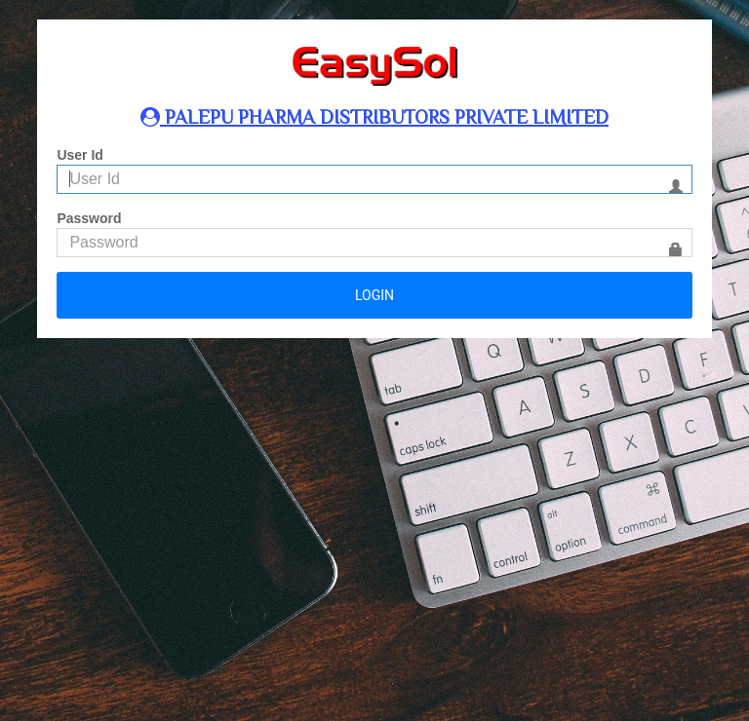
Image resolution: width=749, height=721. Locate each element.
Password (89, 218)
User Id (79, 155)
